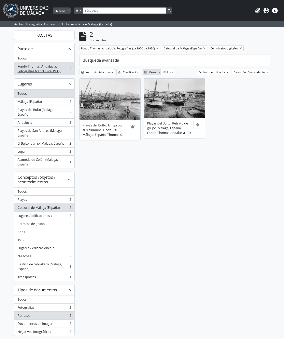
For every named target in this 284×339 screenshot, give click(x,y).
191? (44, 241)
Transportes (44, 278)
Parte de (25, 48)
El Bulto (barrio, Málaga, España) (44, 144)
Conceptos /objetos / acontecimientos (36, 180)
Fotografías (44, 308)
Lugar (44, 152)
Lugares (25, 84)
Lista (168, 72)
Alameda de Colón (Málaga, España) (44, 161)
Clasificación (128, 72)
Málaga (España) (44, 102)
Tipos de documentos (37, 290)
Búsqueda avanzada (101, 60)
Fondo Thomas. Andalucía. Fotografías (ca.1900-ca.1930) (44, 68)
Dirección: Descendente (250, 72)
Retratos (44, 316)
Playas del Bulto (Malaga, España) (44, 112)
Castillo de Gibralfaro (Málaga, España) (44, 266)
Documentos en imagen (44, 324)
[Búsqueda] (124, 10)
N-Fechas (44, 257)
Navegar (61, 10)
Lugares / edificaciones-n (44, 249)
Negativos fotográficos (44, 332)
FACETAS (44, 35)
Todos (22, 58)
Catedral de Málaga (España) (44, 208)
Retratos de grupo (44, 224)
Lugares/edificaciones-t (44, 216)
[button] (257, 10)
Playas (44, 200)
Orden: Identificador (212, 72)
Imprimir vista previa (97, 72)
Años (44, 232)
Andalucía (44, 123)
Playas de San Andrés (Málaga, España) (44, 132)
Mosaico (152, 72)
